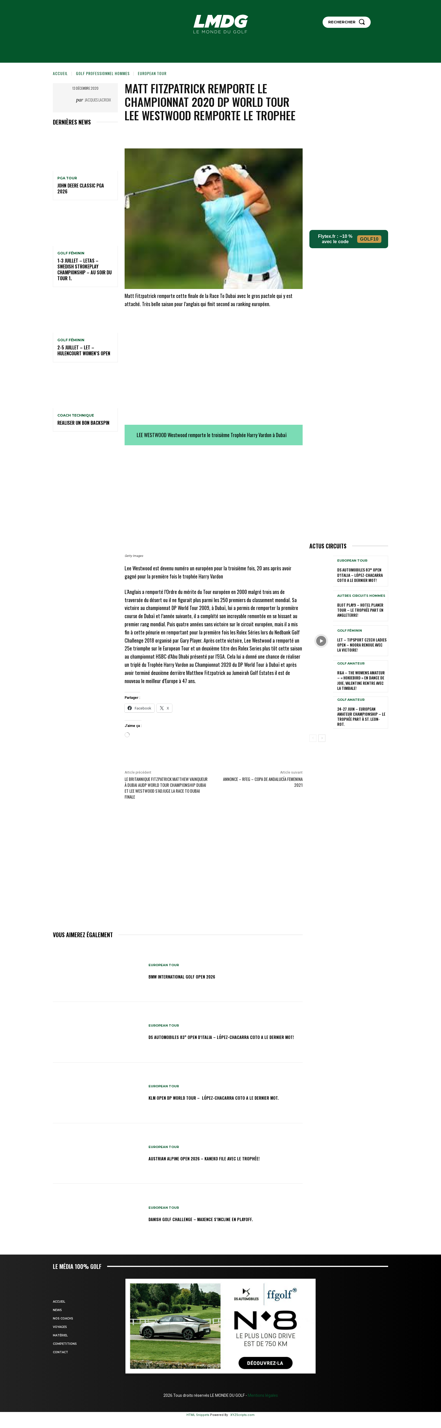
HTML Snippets (197, 1415)
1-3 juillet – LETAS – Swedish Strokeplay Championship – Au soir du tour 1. (84, 269)
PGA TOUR (67, 178)
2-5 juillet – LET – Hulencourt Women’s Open (83, 350)
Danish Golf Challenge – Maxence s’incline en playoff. (215, 1218)
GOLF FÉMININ (70, 253)
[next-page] (321, 738)
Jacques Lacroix (98, 100)
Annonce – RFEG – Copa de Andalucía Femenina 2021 (263, 782)
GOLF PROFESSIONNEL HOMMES (103, 73)
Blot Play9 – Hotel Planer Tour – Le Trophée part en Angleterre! (360, 610)
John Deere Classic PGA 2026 (80, 188)
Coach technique (75, 415)
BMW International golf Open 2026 (191, 976)
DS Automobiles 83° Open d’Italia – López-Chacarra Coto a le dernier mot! (222, 1037)
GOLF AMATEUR (350, 663)
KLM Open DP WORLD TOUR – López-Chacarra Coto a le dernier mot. (215, 1097)
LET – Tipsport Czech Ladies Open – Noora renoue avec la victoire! (361, 645)
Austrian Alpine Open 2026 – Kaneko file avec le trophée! (220, 1158)
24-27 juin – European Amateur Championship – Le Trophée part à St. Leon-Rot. (361, 716)
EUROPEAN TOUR (152, 73)
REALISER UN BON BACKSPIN (83, 422)
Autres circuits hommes (361, 595)
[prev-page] (312, 738)
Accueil (60, 73)
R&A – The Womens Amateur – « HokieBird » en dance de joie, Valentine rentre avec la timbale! (361, 680)
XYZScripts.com (242, 1415)
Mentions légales (262, 1395)
